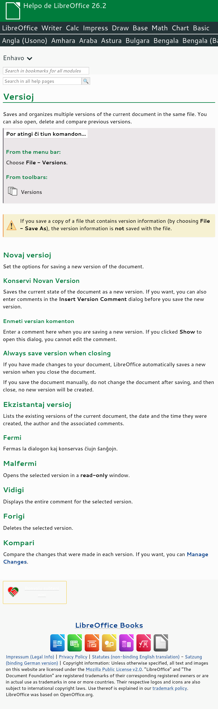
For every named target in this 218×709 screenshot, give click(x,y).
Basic (200, 28)
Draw (120, 28)
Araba (88, 40)
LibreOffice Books (109, 625)
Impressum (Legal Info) (30, 656)
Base (140, 28)
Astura (111, 40)
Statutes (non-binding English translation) (136, 656)
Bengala (166, 40)
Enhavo (13, 57)
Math (159, 28)
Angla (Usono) (24, 40)
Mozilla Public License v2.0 (114, 669)
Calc (72, 28)
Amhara (63, 40)
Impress (95, 28)
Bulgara (137, 40)
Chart (180, 28)
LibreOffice (20, 28)
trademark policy (170, 688)
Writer (51, 28)
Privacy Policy (73, 656)
